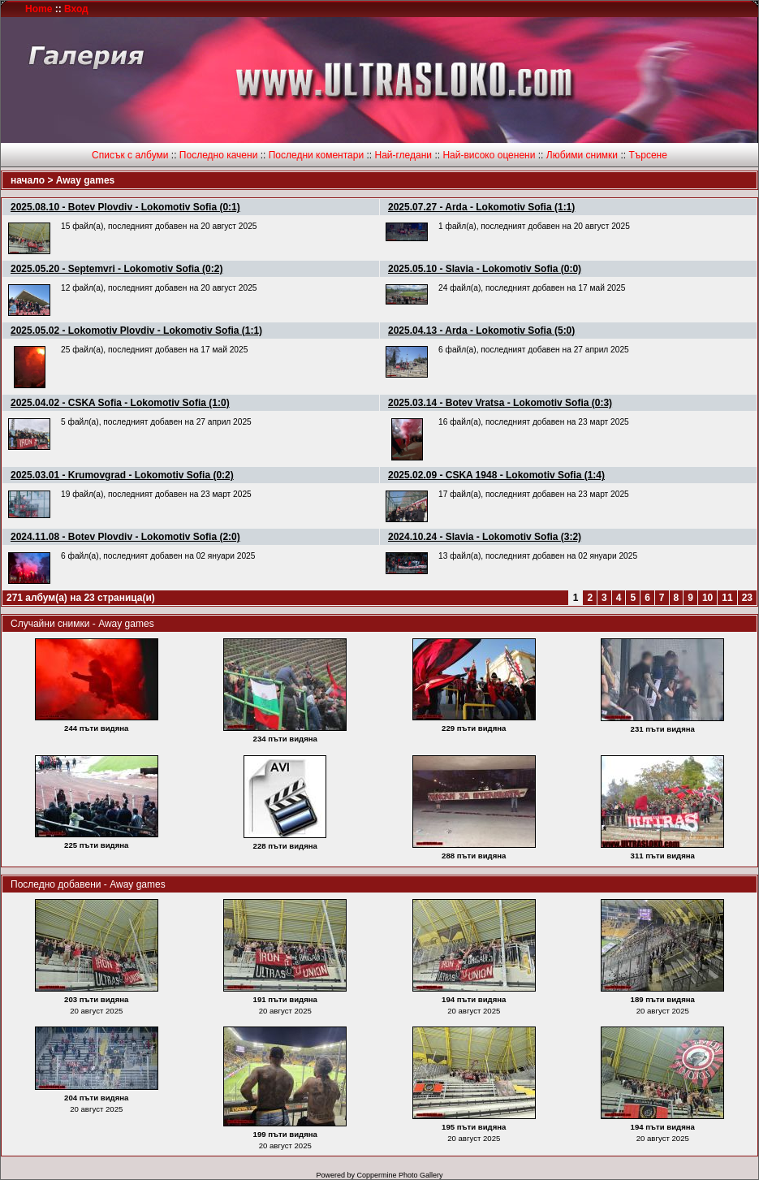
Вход (76, 9)
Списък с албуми (130, 155)
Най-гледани (403, 155)
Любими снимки (582, 155)
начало (28, 180)
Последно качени (218, 155)
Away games (85, 180)
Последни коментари (316, 155)
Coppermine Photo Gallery (399, 1175)
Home (38, 9)
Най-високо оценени (488, 155)
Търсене (647, 155)
